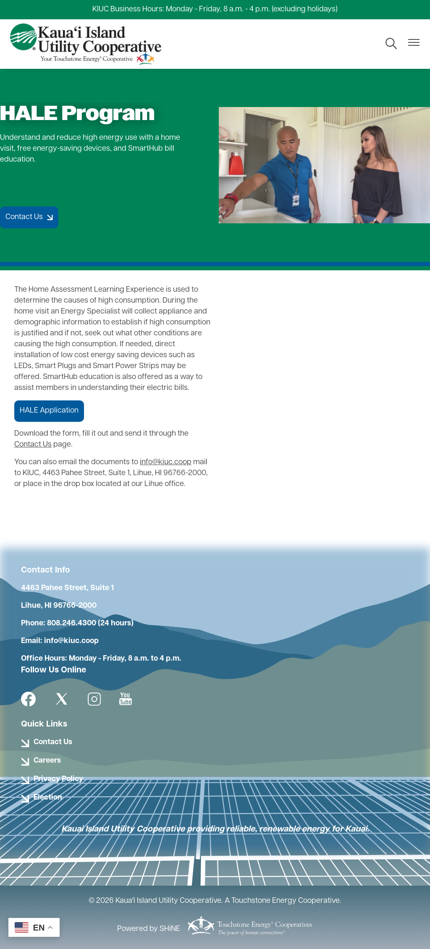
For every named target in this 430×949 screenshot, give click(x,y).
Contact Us (33, 445)
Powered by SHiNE (148, 929)
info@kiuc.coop (165, 462)
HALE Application (49, 411)
